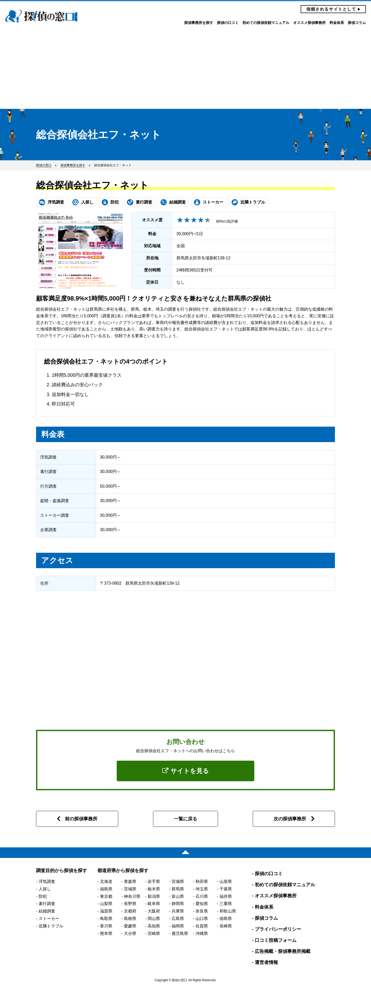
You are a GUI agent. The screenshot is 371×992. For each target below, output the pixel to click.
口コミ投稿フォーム (276, 940)
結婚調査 (47, 911)
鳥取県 (106, 918)
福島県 (106, 889)
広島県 (178, 918)
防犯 (43, 896)
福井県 (226, 896)
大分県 (130, 933)
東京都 (106, 896)
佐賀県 (202, 926)
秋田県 (202, 881)
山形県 (226, 881)
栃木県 (154, 889)
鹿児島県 (180, 933)
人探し (45, 889)
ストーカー (49, 918)
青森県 (130, 881)
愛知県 (202, 903)
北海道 (106, 881)
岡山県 (154, 918)
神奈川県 (132, 896)
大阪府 (154, 911)
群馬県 (178, 889)
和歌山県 (228, 911)
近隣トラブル (51, 926)
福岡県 (178, 926)
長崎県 (226, 926)
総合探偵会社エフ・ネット (92, 185)
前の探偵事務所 (81, 818)
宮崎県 (154, 933)
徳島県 (226, 918)
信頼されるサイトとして (331, 9)
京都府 (130, 911)
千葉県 (226, 889)
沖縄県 (202, 933)
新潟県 (154, 896)
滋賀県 (106, 911)
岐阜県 (154, 903)
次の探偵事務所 (290, 818)
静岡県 (178, 903)
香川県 (106, 926)
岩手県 (154, 881)
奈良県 (202, 911)
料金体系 (337, 23)
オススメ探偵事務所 (309, 23)
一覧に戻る (185, 818)
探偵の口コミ (228, 23)
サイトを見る (185, 770)
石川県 (202, 896)
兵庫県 (178, 911)
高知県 (154, 926)
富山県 (178, 896)
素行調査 (47, 903)
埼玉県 (202, 889)
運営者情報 (266, 962)
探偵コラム (357, 23)
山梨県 (106, 903)
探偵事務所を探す (198, 23)
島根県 (130, 918)
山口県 (202, 918)
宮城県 (178, 881)
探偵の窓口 (41, 16)
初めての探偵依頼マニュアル (265, 23)
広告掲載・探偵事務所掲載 (282, 951)
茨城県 (130, 889)
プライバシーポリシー (278, 929)
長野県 (130, 903)
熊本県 (106, 933)
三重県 (226, 903)
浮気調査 (47, 881)
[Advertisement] (185, 70)
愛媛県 (130, 926)
